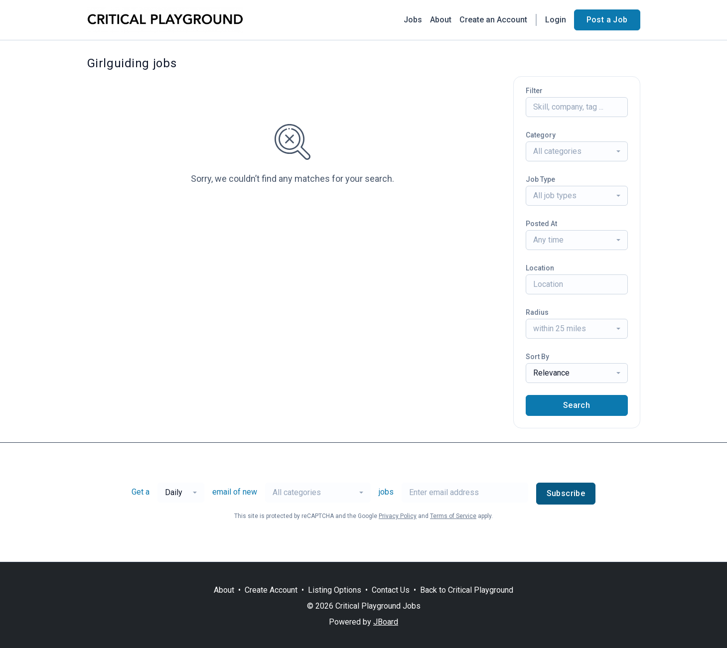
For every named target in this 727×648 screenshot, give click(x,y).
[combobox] (577, 151)
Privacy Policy (398, 516)
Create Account (271, 590)
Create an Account (493, 19)
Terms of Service (453, 516)
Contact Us (391, 590)
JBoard (385, 622)
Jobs (413, 19)
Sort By (537, 357)
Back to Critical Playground (466, 590)
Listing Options (334, 590)
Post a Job (607, 19)
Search (576, 405)
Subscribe (566, 493)
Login (555, 19)
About (440, 19)
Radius (537, 312)
